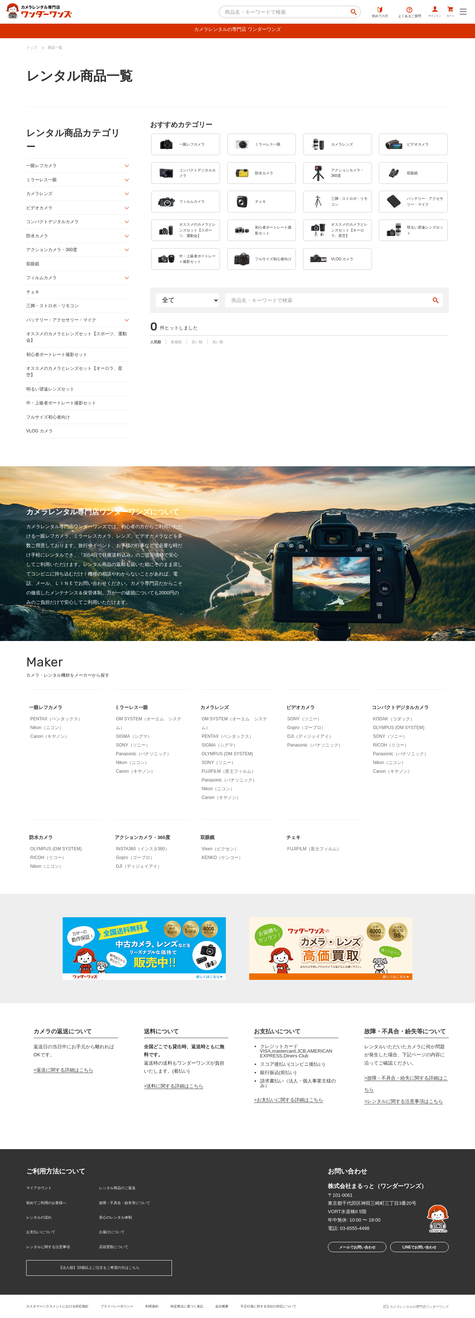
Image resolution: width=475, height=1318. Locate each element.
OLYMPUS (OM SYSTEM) (227, 767)
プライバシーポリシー (134, 1305)
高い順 (229, 369)
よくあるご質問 (394, 12)
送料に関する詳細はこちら (174, 1099)
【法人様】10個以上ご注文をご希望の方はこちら (99, 1268)
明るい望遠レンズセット (52, 400)
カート (447, 12)
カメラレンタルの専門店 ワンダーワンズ (237, 31)
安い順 (205, 369)
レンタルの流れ (42, 1224)
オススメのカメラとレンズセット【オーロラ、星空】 (76, 382)
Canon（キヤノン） (49, 749)
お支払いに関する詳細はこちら (290, 1113)
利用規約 (174, 1305)
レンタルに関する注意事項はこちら (405, 1114)
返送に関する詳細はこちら (64, 1083)
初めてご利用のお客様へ (52, 1212)
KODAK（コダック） (394, 732)
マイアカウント (42, 1200)
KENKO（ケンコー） (222, 871)
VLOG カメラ (40, 444)
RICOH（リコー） (391, 758)
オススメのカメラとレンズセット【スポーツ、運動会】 (76, 346)
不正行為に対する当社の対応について (309, 1305)
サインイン (424, 12)
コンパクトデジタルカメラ (54, 226)
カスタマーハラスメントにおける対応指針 (64, 1305)
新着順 (181, 369)
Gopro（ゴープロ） (306, 741)
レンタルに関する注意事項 (54, 1247)
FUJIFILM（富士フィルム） (228, 784)
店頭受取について (118, 1247)
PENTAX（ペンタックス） (56, 732)
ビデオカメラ (40, 211)
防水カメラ (38, 240)
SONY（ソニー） (133, 758)
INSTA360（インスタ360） (142, 862)
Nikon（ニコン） (46, 741)
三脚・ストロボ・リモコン (54, 313)
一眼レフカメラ (42, 167)
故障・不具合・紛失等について (132, 1212)
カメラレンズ (40, 196)
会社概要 (255, 1305)
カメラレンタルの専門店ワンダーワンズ (413, 1306)
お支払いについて (45, 1236)
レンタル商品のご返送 (122, 1200)
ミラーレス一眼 (42, 182)
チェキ (33, 298)
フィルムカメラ (42, 284)
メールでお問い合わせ (355, 1261)
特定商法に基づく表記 (215, 1305)
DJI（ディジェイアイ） (310, 749)
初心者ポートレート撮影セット (59, 364)
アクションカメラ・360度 (54, 255)
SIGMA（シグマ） (134, 749)
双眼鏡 (33, 269)
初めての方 (365, 12)
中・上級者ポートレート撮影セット (64, 414)
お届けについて (115, 1236)
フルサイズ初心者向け (50, 429)
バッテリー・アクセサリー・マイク (64, 328)
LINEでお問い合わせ (419, 1261)
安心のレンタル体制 (120, 1224)
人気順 (157, 369)
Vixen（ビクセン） (220, 862)
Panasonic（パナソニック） (143, 767)
